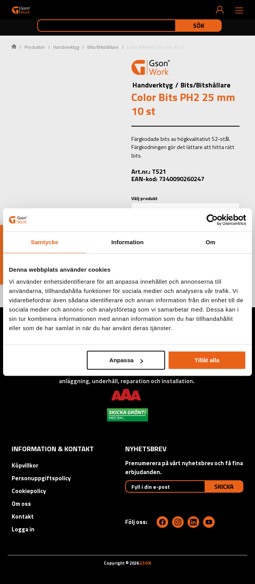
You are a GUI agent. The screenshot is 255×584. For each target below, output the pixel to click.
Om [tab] (210, 242)
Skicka (224, 486)
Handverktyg (66, 47)
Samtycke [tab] (45, 242)
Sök (198, 25)
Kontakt (23, 516)
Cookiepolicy (29, 490)
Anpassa (126, 360)
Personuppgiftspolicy (41, 478)
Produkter (34, 47)
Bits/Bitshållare (103, 47)
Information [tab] (127, 242)
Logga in (23, 529)
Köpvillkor (25, 465)
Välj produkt (144, 198)
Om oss (21, 503)
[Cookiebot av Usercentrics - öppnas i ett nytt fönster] (212, 220)
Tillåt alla (207, 360)
